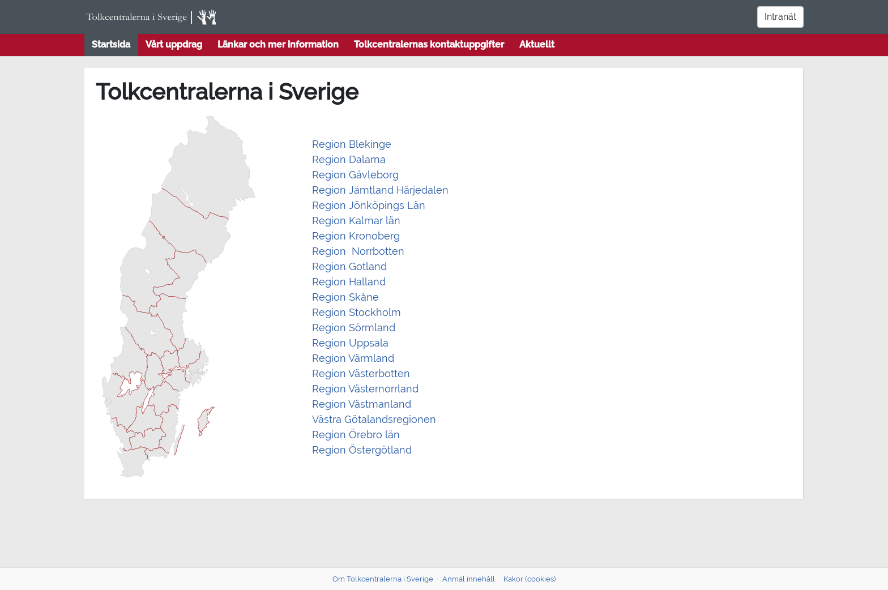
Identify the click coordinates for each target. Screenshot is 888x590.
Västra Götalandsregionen (374, 419)
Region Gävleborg (355, 175)
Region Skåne (345, 297)
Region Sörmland (353, 328)
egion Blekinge (355, 144)
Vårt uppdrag (174, 44)
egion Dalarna (352, 159)
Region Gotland (349, 266)
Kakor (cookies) (529, 579)
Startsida (111, 44)
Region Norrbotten (359, 251)
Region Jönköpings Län (368, 205)
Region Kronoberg (356, 236)
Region (329, 373)
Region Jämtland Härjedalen (380, 190)
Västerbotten (378, 373)
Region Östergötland (362, 450)
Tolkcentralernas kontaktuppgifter (429, 44)
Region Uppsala (350, 343)
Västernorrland (382, 389)
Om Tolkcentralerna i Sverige (382, 579)
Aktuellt (536, 44)
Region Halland (349, 282)
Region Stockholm (356, 312)
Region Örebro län (356, 435)
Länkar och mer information (278, 44)
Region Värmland (353, 358)
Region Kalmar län (357, 220)
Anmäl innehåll (468, 579)
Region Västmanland (361, 404)
